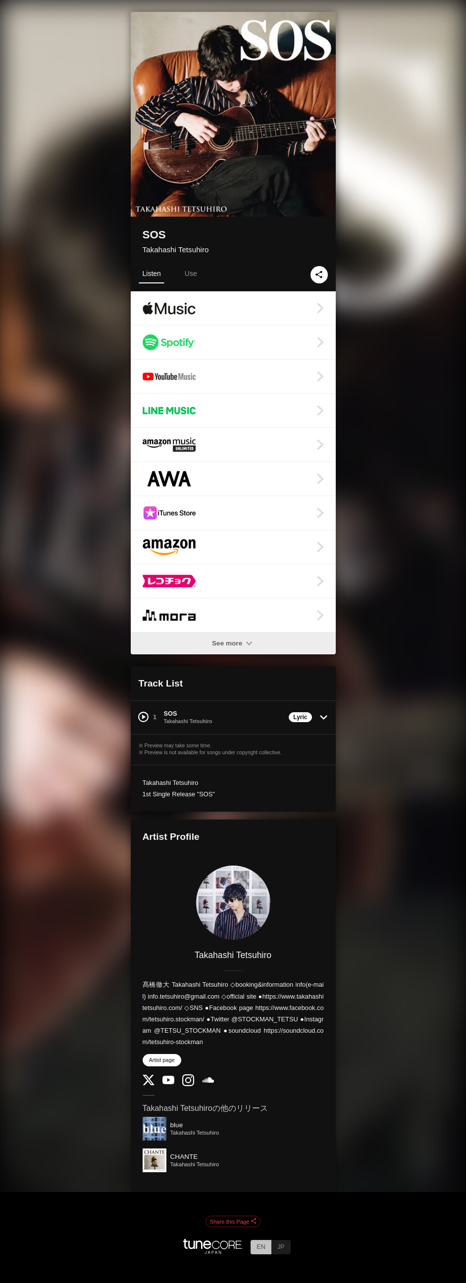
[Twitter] (149, 1083)
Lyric (300, 717)
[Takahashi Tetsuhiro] (233, 903)
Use (191, 273)
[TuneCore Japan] (213, 1251)
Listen (152, 273)
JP (281, 1246)
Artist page (162, 1060)
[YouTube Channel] (168, 1082)
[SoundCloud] (208, 1080)
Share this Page (233, 1222)
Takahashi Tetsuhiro (176, 249)
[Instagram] (188, 1084)
